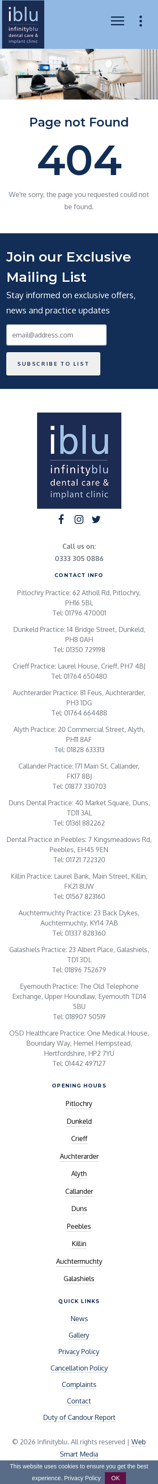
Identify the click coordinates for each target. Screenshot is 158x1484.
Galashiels (79, 1278)
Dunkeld (79, 1121)
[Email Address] (56, 334)
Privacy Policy (79, 1351)
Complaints (79, 1384)
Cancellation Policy (79, 1368)
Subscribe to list (53, 363)
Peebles (79, 1226)
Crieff (79, 1138)
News (79, 1318)
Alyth (79, 1173)
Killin (79, 1243)
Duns (79, 1208)
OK (115, 1478)
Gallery (79, 1335)
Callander (79, 1191)
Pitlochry (79, 1103)
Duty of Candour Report (79, 1417)
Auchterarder (79, 1156)
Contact (79, 1401)
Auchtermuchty (79, 1261)
